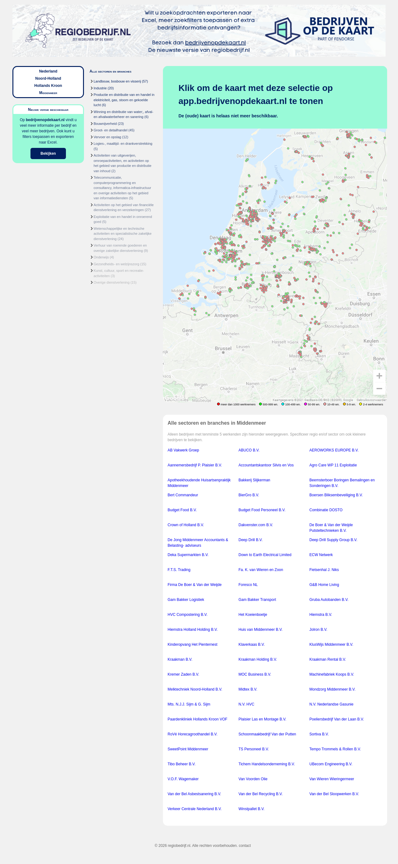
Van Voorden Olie (252, 779)
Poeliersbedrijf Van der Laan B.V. (336, 719)
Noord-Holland (48, 78)
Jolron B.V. (318, 629)
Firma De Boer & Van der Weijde (195, 585)
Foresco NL (248, 585)
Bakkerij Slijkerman (254, 480)
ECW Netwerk (321, 555)
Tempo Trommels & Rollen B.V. (335, 749)
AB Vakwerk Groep (183, 450)
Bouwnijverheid (105, 123)
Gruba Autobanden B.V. (329, 599)
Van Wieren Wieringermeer (331, 779)
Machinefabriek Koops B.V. (331, 674)
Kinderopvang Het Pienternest (192, 644)
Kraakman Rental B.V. (327, 659)
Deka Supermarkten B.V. (188, 555)
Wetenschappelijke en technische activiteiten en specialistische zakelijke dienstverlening (122, 234)
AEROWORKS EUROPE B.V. (334, 450)
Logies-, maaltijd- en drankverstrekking (123, 143)
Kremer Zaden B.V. (183, 674)
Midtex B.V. (247, 689)
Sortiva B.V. (319, 734)
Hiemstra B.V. (320, 614)
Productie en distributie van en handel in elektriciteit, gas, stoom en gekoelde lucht (124, 100)
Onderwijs (101, 257)
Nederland (48, 71)
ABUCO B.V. (249, 450)
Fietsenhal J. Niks (324, 570)
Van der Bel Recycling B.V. (260, 794)
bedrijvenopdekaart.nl (45, 120)
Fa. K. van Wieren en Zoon (260, 570)
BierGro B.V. (248, 495)
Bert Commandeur (183, 495)
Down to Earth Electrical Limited (264, 555)
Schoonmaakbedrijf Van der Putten (267, 734)
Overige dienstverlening (112, 282)
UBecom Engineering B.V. (330, 764)
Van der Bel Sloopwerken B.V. (334, 794)
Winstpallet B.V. (251, 809)
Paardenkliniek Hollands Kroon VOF (197, 719)
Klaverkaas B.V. (251, 644)
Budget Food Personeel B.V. (261, 510)
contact (245, 845)
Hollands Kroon (48, 85)
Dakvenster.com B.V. (255, 525)
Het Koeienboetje (252, 614)
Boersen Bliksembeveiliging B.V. (336, 495)
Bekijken (48, 153)
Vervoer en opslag (107, 137)
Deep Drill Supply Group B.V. (333, 540)
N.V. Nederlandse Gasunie (331, 704)
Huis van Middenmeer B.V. (260, 629)
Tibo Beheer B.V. (182, 764)
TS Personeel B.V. (253, 749)
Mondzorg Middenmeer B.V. (332, 689)
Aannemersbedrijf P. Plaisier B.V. (195, 465)
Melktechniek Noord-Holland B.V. (195, 689)
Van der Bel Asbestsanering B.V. (194, 794)
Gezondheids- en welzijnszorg (116, 264)
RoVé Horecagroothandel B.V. (192, 734)
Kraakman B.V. (180, 659)
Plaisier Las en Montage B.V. (262, 719)
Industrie (100, 88)
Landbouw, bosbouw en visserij (117, 81)
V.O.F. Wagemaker (183, 779)
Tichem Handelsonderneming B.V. (266, 764)
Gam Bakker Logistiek (186, 599)
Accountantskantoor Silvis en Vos (266, 465)
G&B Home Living (324, 585)
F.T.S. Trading (179, 570)
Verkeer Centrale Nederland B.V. (195, 809)
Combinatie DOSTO (325, 510)
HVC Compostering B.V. (187, 614)
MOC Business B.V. (254, 674)
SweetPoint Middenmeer (188, 749)
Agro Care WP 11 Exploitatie (333, 465)
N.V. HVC (246, 704)
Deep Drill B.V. (250, 540)
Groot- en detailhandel (110, 130)
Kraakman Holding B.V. (257, 659)
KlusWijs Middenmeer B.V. (331, 644)
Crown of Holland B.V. (186, 525)
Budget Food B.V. (182, 510)
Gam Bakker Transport (257, 599)
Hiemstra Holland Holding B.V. (193, 629)
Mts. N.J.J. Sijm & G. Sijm (189, 704)
